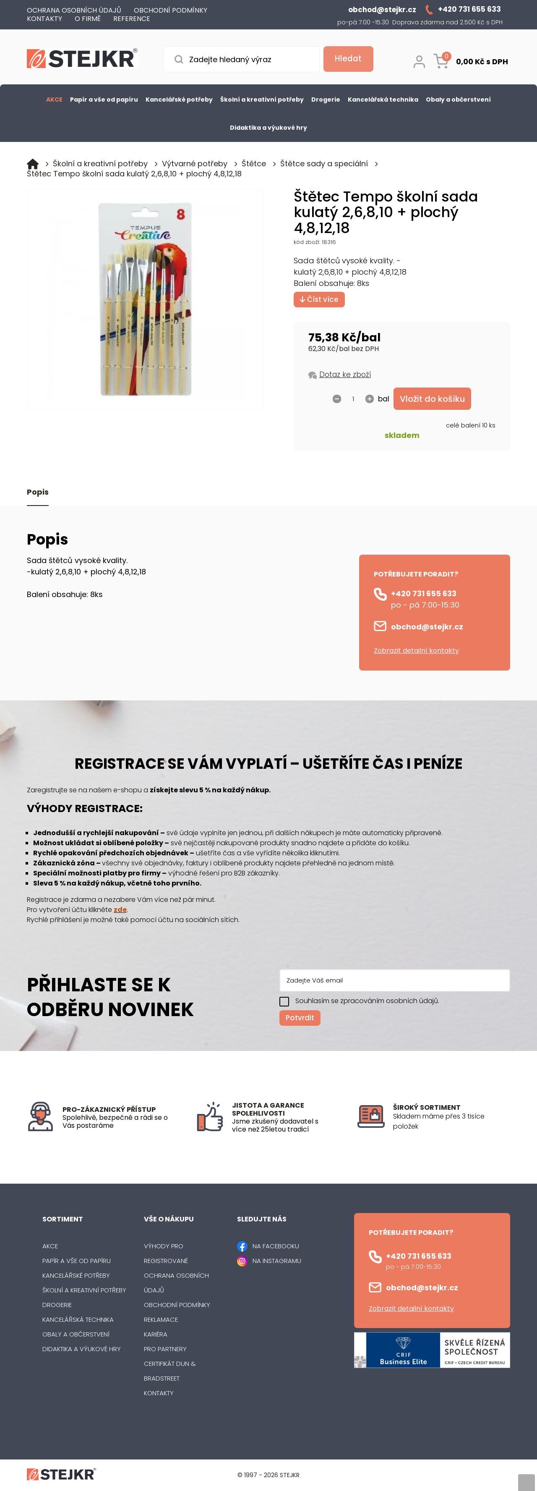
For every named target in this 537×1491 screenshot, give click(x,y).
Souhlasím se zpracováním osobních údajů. (367, 1001)
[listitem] (451, 1122)
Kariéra (155, 1334)
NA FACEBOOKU (276, 1246)
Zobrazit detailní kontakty (416, 651)
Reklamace (161, 1319)
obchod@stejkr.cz (427, 627)
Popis (38, 493)
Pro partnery (165, 1349)
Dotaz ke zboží (345, 374)
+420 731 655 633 (423, 594)
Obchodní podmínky (177, 1305)
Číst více (319, 299)
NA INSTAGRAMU (277, 1261)
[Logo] (82, 59)
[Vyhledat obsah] (346, 59)
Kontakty (159, 1393)
